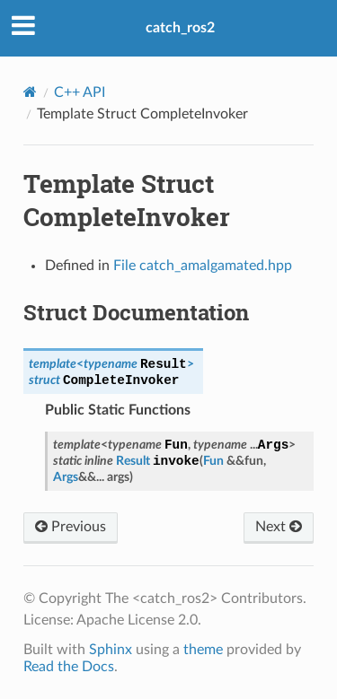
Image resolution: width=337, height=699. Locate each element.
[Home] (30, 92)
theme (203, 649)
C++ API (79, 92)
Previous (70, 527)
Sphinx (110, 649)
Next (278, 527)
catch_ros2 (180, 28)
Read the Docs (68, 667)
